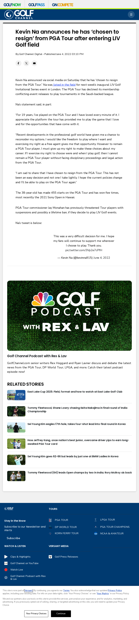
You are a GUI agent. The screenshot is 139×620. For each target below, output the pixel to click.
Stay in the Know (15, 521)
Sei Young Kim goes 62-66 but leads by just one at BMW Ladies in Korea (72, 456)
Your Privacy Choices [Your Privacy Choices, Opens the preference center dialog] (36, 613)
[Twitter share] (26, 63)
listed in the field (64, 85)
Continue (61, 613)
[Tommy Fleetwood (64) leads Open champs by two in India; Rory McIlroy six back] (16, 476)
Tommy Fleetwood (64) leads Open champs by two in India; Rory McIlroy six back (79, 472)
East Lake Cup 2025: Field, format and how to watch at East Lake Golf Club (74, 392)
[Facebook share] (18, 63)
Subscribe (13, 538)
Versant (29, 590)
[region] (69, 603)
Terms (66, 590)
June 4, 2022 (101, 258)
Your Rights (103, 593)
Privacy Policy (115, 590)
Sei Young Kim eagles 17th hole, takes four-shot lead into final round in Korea (76, 424)
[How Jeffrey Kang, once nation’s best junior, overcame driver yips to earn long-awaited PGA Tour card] (16, 444)
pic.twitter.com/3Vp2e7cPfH (83, 250)
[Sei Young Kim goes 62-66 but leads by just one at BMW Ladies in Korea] (16, 460)
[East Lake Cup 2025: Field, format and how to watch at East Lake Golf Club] (16, 395)
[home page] (19, 14)
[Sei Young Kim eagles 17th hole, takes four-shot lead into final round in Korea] (16, 427)
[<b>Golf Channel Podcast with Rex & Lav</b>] (69, 316)
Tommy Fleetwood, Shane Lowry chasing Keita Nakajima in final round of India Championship (77, 409)
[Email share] (34, 63)
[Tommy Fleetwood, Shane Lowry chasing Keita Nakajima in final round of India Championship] (16, 411)
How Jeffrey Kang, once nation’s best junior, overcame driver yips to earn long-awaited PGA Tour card (78, 442)
